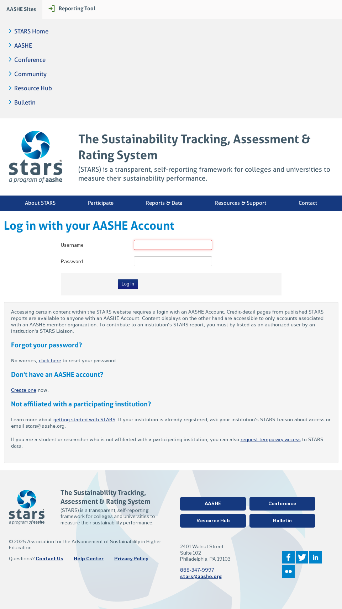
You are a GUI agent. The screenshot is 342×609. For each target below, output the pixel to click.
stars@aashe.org (201, 576)
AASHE (23, 45)
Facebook (288, 557)
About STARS (40, 203)
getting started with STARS (84, 419)
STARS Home (31, 31)
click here (50, 360)
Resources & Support (240, 203)
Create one (23, 390)
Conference (30, 60)
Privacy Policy (131, 558)
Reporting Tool (77, 8)
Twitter (302, 557)
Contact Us (49, 558)
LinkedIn (315, 557)
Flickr (288, 571)
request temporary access (271, 439)
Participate (101, 203)
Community (30, 74)
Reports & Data (164, 203)
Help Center (89, 558)
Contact (308, 203)
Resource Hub (33, 88)
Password (72, 261)
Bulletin (25, 102)
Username (72, 245)
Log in (128, 284)
